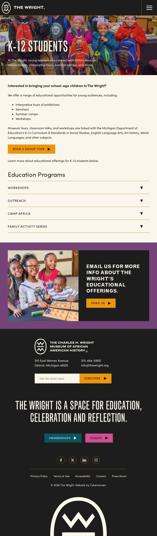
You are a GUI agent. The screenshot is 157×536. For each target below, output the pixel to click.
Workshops (18, 188)
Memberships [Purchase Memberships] (60, 438)
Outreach (17, 200)
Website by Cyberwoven (90, 485)
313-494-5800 (91, 360)
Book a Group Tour (29, 149)
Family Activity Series (27, 226)
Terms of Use (62, 476)
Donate (96, 438)
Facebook (61, 460)
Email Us (98, 303)
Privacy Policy (39, 476)
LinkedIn (84, 460)
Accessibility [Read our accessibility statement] (82, 476)
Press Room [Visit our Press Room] (119, 476)
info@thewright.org (95, 365)
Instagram (96, 460)
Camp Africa (19, 213)
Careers (101, 476)
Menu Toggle (147, 5)
